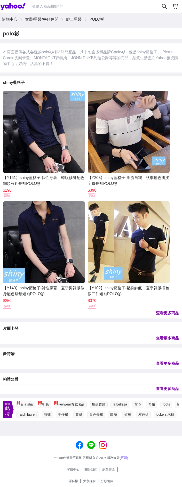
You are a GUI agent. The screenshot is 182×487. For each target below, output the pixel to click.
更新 (124, 458)
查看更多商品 (167, 313)
